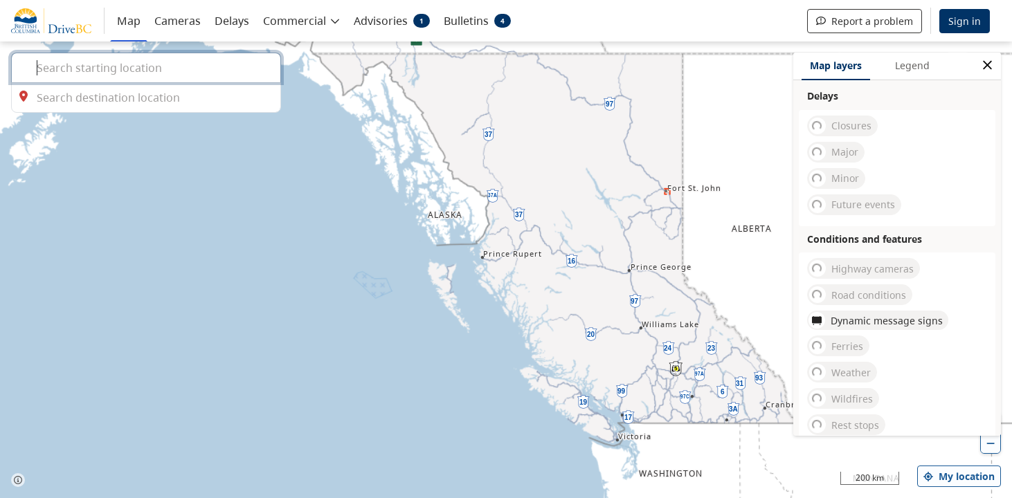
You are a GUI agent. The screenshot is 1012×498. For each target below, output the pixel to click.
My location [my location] (959, 476)
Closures (840, 126)
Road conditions (857, 294)
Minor (834, 178)
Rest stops (844, 424)
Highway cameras (861, 268)
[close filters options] (987, 65)
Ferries (836, 346)
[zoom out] (990, 443)
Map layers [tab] (836, 65)
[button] (301, 20)
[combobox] (146, 67)
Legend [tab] (912, 65)
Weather (840, 372)
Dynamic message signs (875, 320)
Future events (852, 204)
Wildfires (841, 398)
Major (833, 152)
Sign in (964, 21)
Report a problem (864, 21)
